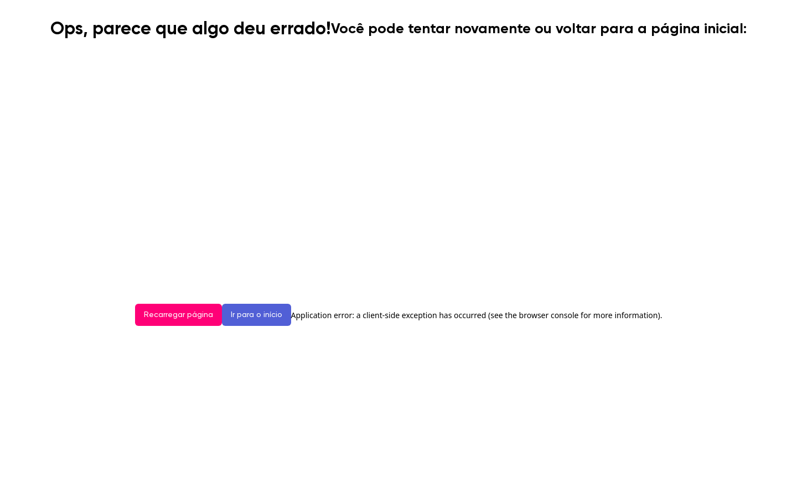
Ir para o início (256, 315)
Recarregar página (178, 315)
